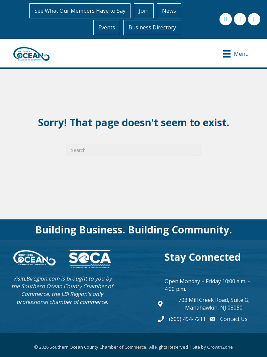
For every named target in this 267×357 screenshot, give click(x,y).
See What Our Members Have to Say (79, 10)
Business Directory (152, 27)
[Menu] (236, 54)
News (169, 10)
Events (106, 27)
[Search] (133, 150)
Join (144, 10)
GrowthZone (220, 347)
